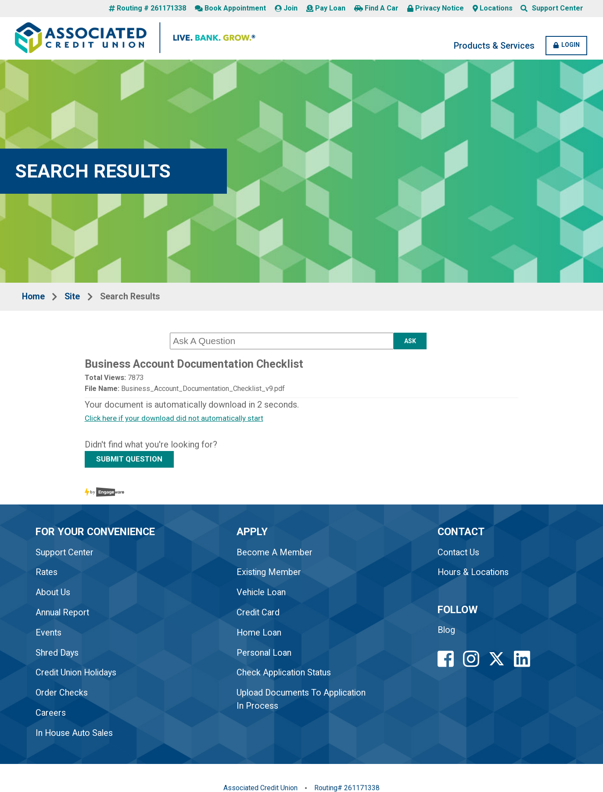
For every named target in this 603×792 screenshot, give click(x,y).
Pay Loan (325, 8)
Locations (493, 8)
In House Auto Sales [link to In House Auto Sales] (75, 736)
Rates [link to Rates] (47, 574)
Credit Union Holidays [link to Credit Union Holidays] (77, 675)
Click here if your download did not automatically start (175, 420)
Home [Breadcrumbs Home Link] (34, 297)
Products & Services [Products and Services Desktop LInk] (490, 46)
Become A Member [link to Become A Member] (276, 554)
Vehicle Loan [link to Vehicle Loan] (263, 595)
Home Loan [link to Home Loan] (261, 635)
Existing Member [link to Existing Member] (271, 574)
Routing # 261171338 (147, 8)
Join (286, 8)
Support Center (557, 8)
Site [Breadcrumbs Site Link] (74, 297)
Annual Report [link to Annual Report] (63, 615)
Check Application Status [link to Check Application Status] (286, 675)
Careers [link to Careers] (51, 715)
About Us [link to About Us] (53, 595)
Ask (410, 342)
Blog (449, 633)
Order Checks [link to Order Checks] (62, 695)
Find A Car (376, 8)
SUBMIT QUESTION (131, 460)
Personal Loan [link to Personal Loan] (266, 655)
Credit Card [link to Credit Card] (260, 615)
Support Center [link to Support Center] (65, 554)
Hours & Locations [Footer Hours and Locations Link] (476, 574)
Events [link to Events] (49, 635)
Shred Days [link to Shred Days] (57, 655)
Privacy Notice (435, 8)
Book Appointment (230, 8)
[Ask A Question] (282, 342)
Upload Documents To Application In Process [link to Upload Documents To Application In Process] (282, 702)
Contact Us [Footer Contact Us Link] (461, 554)
